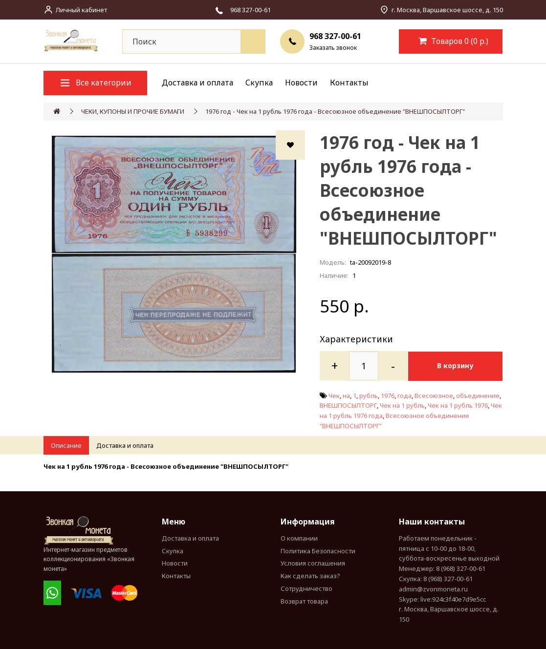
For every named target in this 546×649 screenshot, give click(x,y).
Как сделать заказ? (310, 575)
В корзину (457, 365)
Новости (301, 82)
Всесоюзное (434, 395)
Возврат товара (304, 600)
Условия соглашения (313, 563)
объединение (478, 395)
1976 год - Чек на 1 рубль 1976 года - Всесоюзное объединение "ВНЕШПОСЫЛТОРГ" (335, 111)
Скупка (259, 82)
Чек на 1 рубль (402, 405)
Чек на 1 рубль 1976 (458, 405)
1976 (387, 395)
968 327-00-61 (335, 36)
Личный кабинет (81, 9)
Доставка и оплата (197, 82)
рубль (368, 395)
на (346, 395)
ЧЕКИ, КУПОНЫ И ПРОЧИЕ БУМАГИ (132, 111)
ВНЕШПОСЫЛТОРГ (348, 405)
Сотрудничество (306, 588)
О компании (299, 537)
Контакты (349, 82)
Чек (334, 395)
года (404, 395)
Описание (66, 444)
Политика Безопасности (318, 550)
